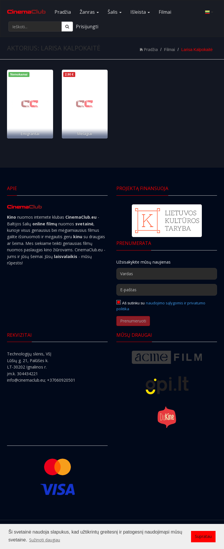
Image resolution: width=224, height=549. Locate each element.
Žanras (89, 12)
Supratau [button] (203, 536)
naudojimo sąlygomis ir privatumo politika (160, 305)
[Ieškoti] (67, 26)
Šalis (115, 12)
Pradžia (63, 12)
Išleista (140, 12)
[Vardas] (166, 274)
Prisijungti (87, 26)
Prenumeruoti (133, 321)
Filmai (165, 12)
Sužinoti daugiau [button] (44, 540)
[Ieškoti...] (35, 26)
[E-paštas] (166, 290)
